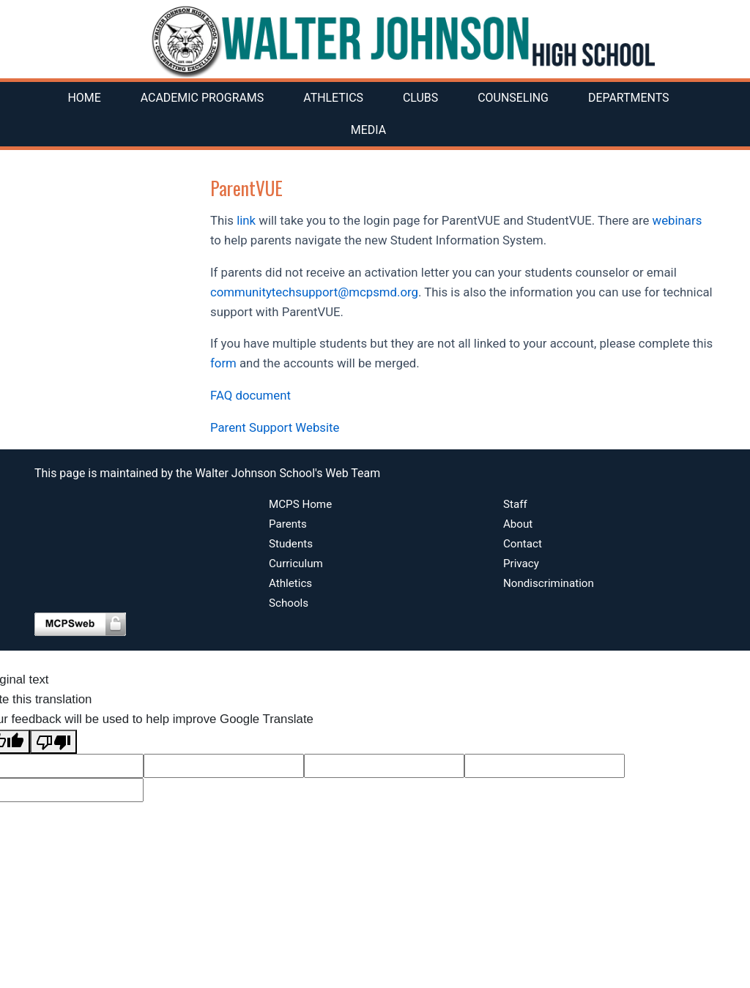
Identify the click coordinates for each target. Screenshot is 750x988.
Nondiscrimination (548, 583)
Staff (515, 504)
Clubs (420, 98)
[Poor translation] (53, 742)
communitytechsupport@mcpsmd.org (314, 292)
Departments (628, 98)
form (223, 363)
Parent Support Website (274, 427)
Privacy (521, 563)
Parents (288, 524)
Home (83, 98)
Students (291, 543)
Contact (522, 543)
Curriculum (296, 563)
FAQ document (250, 395)
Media (368, 130)
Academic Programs (202, 98)
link (246, 220)
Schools (288, 603)
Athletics (333, 98)
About (517, 524)
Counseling (513, 98)
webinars (677, 220)
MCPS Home (300, 504)
